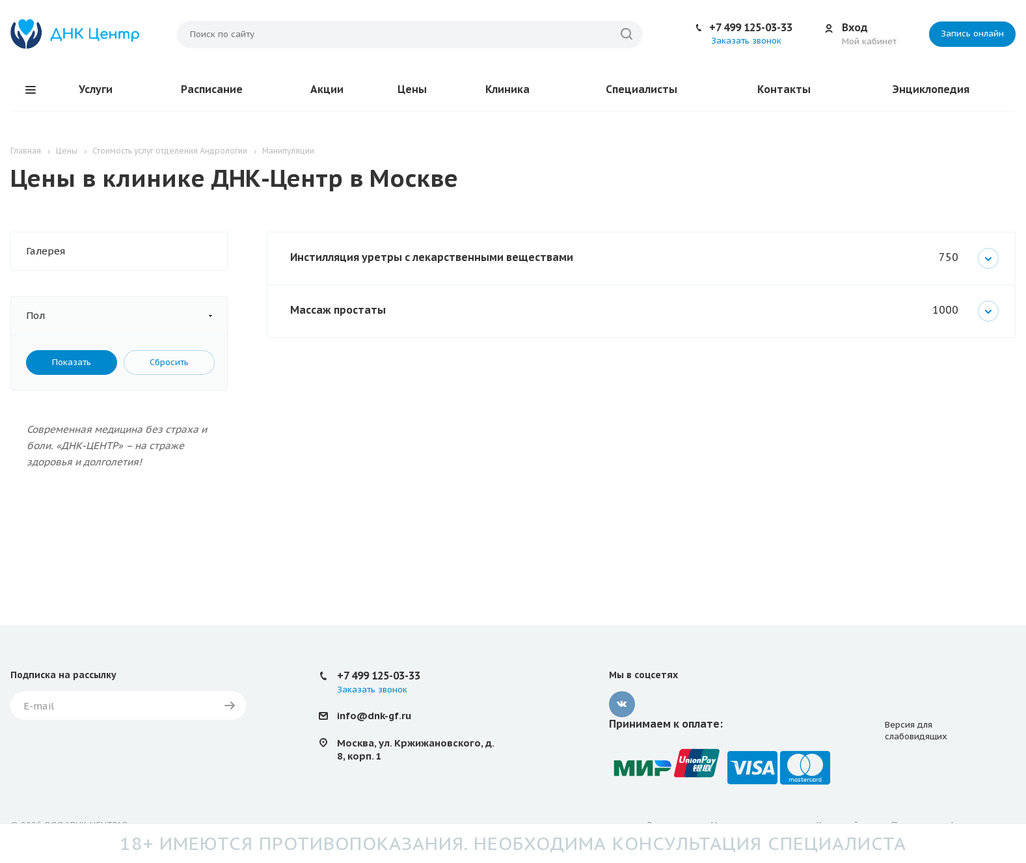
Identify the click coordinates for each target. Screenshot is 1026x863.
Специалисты (641, 89)
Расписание (212, 89)
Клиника (507, 89)
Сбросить (169, 362)
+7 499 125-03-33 (750, 27)
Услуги (96, 89)
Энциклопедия (931, 89)
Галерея (45, 251)
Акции (327, 89)
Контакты (784, 89)
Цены (412, 89)
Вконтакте (622, 704)
